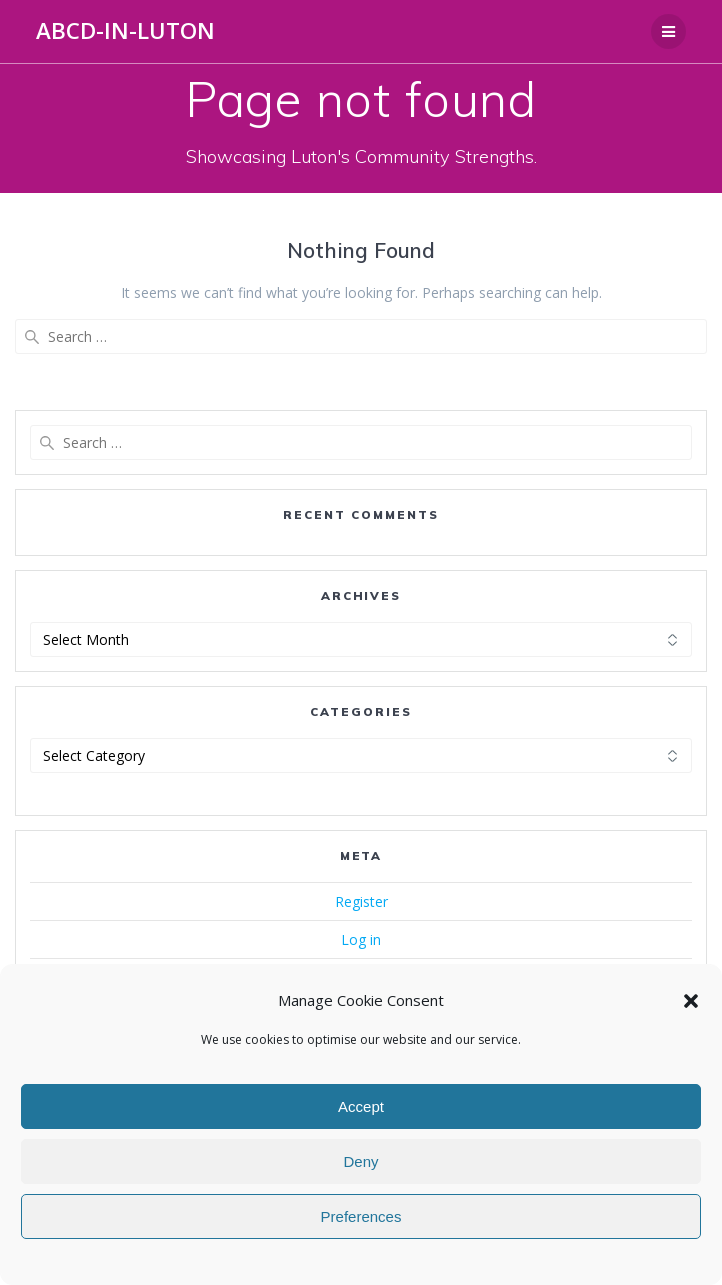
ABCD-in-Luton (125, 31)
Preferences (361, 1216)
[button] (691, 1001)
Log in (361, 939)
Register (361, 901)
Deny (360, 1161)
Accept (361, 1106)
